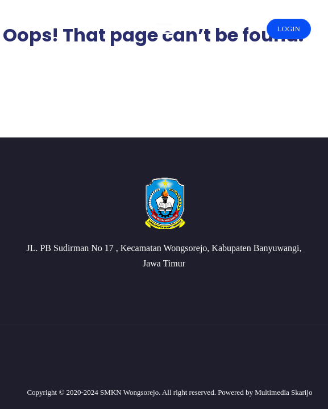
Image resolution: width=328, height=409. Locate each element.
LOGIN (288, 28)
